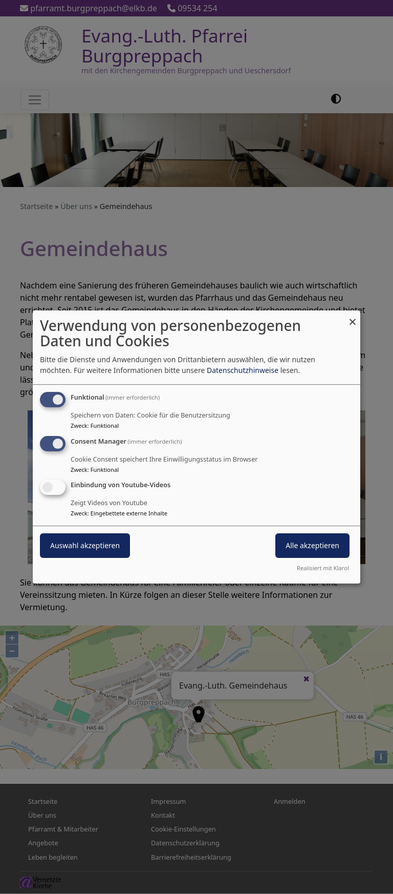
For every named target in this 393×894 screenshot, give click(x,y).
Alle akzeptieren (312, 546)
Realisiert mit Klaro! (323, 568)
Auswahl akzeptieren (85, 546)
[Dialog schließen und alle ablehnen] (352, 316)
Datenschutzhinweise (242, 370)
